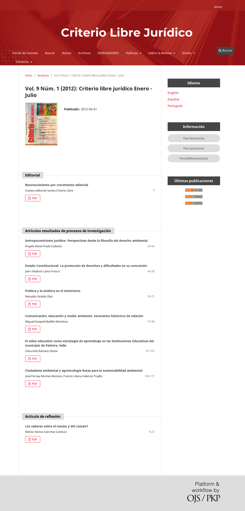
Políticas (132, 53)
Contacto (23, 62)
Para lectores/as (193, 138)
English (173, 93)
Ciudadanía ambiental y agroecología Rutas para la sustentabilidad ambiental (83, 370)
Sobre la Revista (160, 53)
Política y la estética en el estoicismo (52, 291)
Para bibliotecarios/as (194, 158)
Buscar (50, 53)
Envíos (187, 53)
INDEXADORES (108, 53)
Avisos (66, 53)
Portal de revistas (25, 53)
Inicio (28, 75)
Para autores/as (193, 148)
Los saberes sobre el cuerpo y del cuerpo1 (56, 426)
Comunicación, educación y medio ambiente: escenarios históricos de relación (84, 316)
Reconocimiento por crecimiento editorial (56, 185)
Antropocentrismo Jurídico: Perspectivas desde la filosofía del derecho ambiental (86, 240)
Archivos (84, 53)
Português (175, 106)
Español (173, 99)
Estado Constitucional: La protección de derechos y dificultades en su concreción (86, 266)
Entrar (218, 7)
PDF (34, 198)
